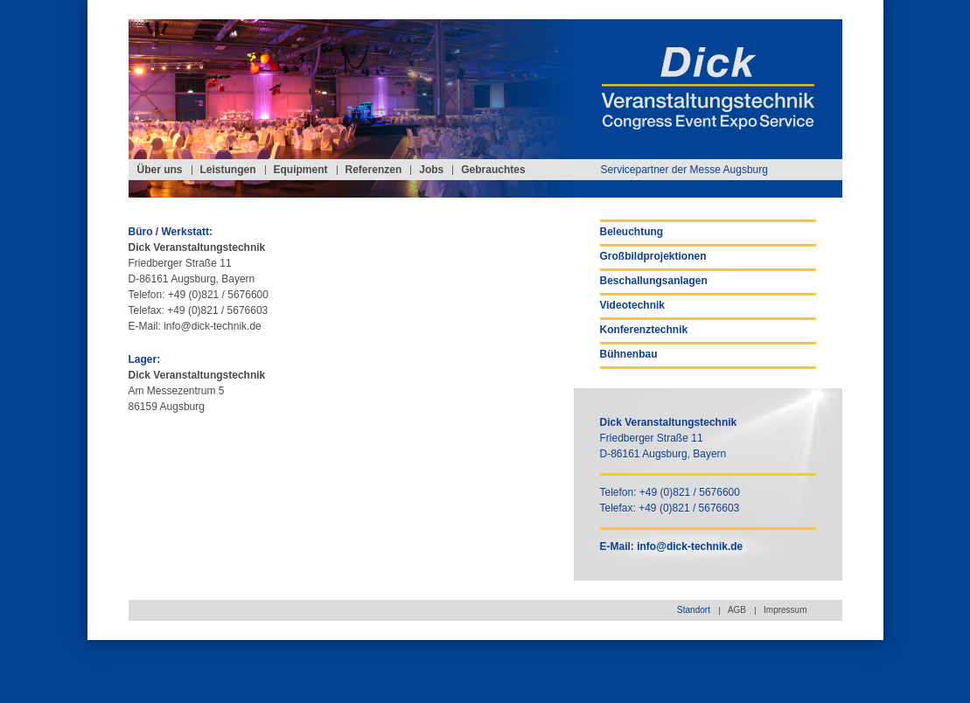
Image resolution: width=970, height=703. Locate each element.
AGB (737, 610)
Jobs (431, 170)
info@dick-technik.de (213, 326)
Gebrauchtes (493, 170)
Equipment (301, 170)
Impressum (785, 610)
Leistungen (228, 170)
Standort (693, 610)
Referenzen (373, 170)
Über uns (160, 170)
